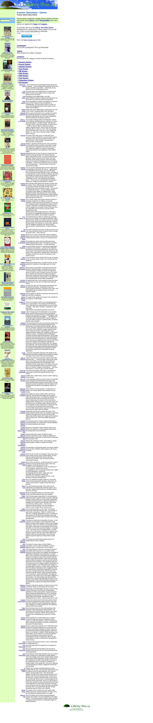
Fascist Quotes (25, 64)
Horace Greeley (23, 618)
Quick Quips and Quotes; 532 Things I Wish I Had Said (7, 282)
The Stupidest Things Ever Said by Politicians (7, 180)
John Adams (23, 102)
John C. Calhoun (22, 286)
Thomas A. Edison (22, 394)
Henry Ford (23, 486)
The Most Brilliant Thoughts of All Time (7, 227)
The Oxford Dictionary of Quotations (7, 36)
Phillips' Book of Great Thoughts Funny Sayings (7, 264)
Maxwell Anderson (22, 113)
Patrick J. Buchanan (22, 268)
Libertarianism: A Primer (7, 359)
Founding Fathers (7, 341)
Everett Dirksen (23, 376)
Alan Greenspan (22, 642)
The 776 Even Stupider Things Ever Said (7, 197)
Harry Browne (23, 258)
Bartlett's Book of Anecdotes (7, 296)
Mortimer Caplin (22, 294)
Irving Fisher (23, 480)
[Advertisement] (76, 716)
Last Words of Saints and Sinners (7, 113)
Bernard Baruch (23, 154)
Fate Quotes (23, 69)
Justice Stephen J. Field (22, 463)
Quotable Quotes (7, 212)
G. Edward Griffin (23, 669)
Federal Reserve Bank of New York (21, 430)
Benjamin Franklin (22, 493)
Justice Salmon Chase (23, 298)
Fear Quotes (23, 78)
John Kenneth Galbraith (22, 540)
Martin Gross (23, 691)
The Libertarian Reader (7, 377)
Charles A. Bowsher (21, 242)
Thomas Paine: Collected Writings (7, 392)
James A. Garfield (22, 586)
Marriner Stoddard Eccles (22, 390)
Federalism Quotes (26, 80)
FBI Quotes (23, 71)
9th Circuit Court (22, 85)
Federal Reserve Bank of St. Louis (22, 450)
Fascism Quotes (25, 62)
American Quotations (7, 83)
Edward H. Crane (22, 323)
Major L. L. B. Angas (21, 120)
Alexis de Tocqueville (22, 371)
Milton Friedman (22, 497)
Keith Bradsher (22, 247)
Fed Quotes (23, 82)
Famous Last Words (7, 52)
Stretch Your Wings (7, 69)
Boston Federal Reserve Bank (22, 237)
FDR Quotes (23, 76)
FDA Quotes (23, 73)
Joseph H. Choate (22, 302)
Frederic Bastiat (22, 168)
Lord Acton (23, 92)
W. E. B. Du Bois (22, 379)
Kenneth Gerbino (22, 589)
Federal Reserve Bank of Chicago (22, 423)
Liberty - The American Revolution (7, 325)
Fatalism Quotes (25, 67)
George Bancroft (22, 144)
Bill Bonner (23, 230)
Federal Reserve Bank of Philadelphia (21, 443)
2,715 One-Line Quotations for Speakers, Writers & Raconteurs (7, 246)
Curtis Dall (23, 353)
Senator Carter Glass (21, 600)
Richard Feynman (22, 454)
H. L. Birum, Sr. (22, 217)
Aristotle (22, 135)
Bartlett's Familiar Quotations (7, 164)
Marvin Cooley (23, 312)
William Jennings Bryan (22, 264)
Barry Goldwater (22, 608)
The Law (7, 147)
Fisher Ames (23, 110)
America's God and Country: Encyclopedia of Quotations (7, 129)
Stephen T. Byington (22, 281)
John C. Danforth (22, 358)
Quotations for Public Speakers (7, 311)
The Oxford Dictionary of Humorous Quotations (7, 100)
